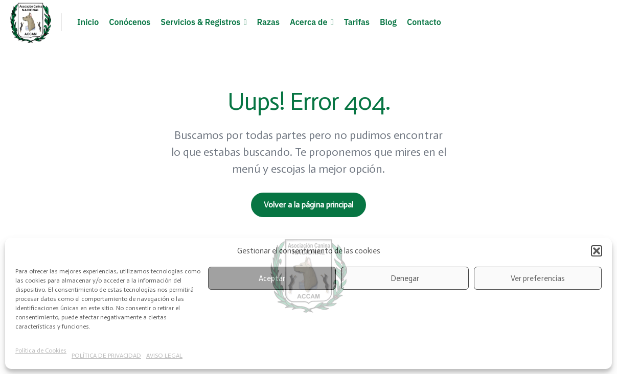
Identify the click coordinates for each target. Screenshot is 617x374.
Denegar (405, 278)
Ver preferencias (537, 278)
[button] (596, 251)
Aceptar (272, 278)
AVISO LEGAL (164, 355)
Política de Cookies (40, 350)
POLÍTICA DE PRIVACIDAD (106, 355)
